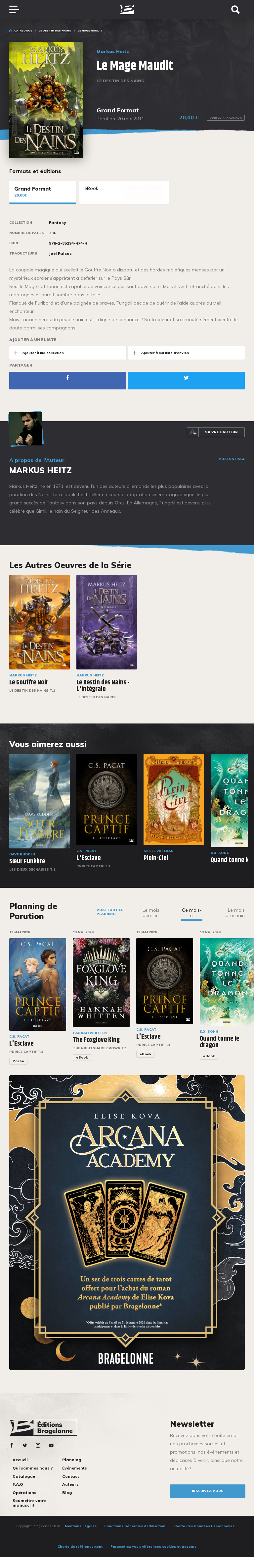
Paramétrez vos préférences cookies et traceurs (153, 1546)
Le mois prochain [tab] (235, 912)
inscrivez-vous (208, 1491)
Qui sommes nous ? (33, 1468)
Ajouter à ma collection (36, 353)
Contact (70, 1476)
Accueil (20, 1459)
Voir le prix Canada (226, 117)
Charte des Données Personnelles (203, 1526)
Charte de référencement (80, 1546)
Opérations (24, 1492)
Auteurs (70, 1484)
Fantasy (57, 222)
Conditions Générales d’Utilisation (134, 1526)
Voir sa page (232, 459)
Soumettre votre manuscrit (29, 1503)
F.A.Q (18, 1484)
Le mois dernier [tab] (151, 912)
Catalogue (23, 30)
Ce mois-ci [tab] (192, 912)
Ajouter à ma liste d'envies (158, 353)
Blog (67, 1492)
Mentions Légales (81, 1526)
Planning (71, 1459)
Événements (74, 1468)
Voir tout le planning (110, 912)
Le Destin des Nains (55, 30)
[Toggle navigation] (17, 9)
